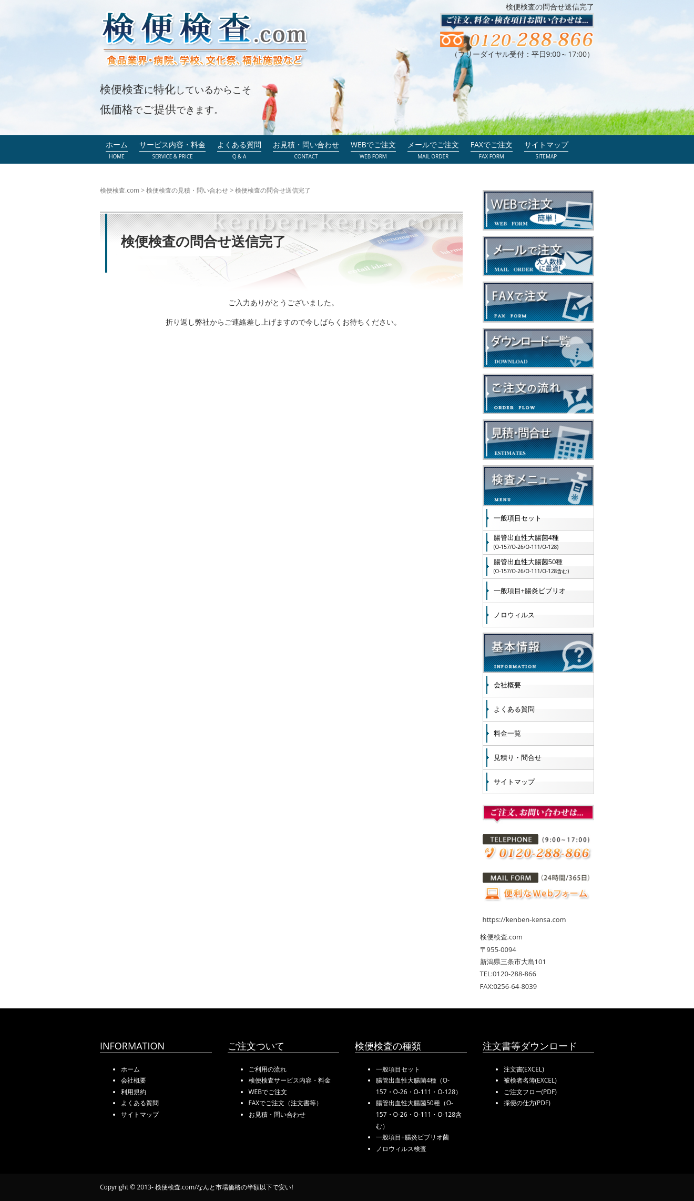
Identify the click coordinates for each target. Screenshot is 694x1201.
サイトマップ (514, 781)
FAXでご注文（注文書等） (286, 1102)
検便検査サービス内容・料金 (290, 1080)
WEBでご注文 (268, 1091)
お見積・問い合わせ (277, 1114)
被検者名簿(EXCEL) (530, 1080)
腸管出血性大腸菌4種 (526, 542)
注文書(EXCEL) (524, 1069)
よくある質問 (514, 709)
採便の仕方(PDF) (527, 1102)
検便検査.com (119, 190)
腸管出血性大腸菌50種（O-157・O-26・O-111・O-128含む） (419, 1114)
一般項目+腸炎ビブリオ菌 (412, 1137)
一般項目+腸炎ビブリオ (530, 590)
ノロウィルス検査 (401, 1148)
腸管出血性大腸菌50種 (531, 566)
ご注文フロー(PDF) (530, 1091)
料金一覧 (507, 733)
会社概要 (507, 684)
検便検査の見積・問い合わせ (187, 190)
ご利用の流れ (268, 1069)
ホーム (130, 1069)
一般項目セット (518, 518)
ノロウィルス (514, 614)
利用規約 (133, 1091)
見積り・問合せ (518, 757)
